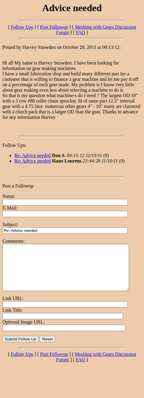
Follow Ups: (14, 145)
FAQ (80, 32)
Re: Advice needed (32, 155)
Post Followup (54, 27)
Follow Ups (22, 27)
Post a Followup (18, 185)
